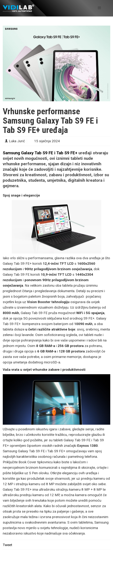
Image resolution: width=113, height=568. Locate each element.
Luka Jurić (17, 141)
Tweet (7, 545)
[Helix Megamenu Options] (99, 8)
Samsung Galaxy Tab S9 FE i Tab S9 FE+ (40, 152)
